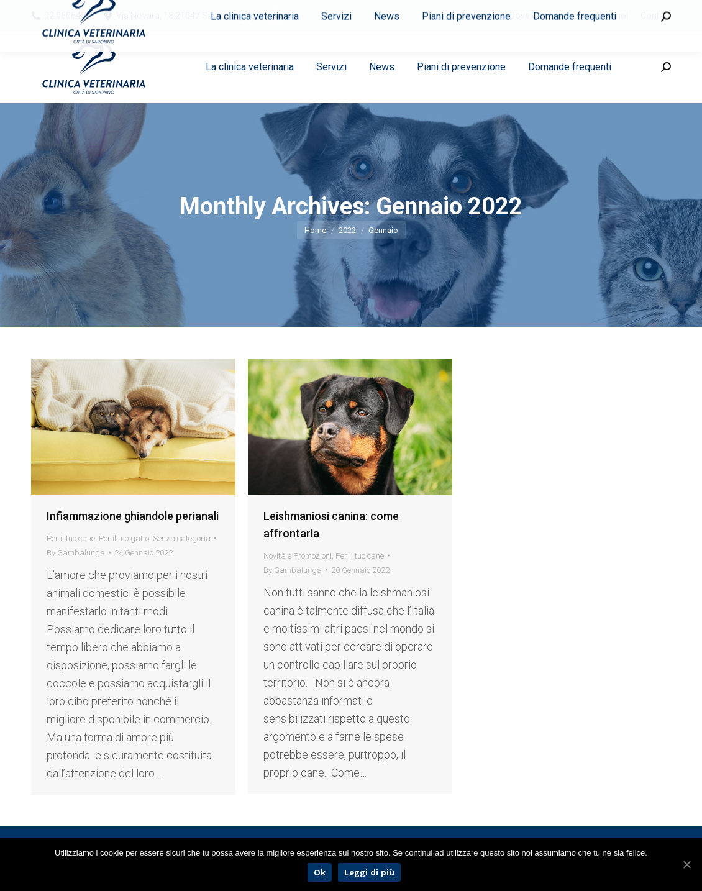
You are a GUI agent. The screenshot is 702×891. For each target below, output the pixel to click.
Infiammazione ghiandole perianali (133, 516)
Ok (320, 872)
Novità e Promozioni (297, 555)
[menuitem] (477, 15)
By (76, 552)
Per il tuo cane (71, 538)
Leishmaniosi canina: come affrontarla (331, 524)
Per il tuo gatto (124, 538)
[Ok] (686, 864)
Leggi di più (369, 872)
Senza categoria (182, 538)
